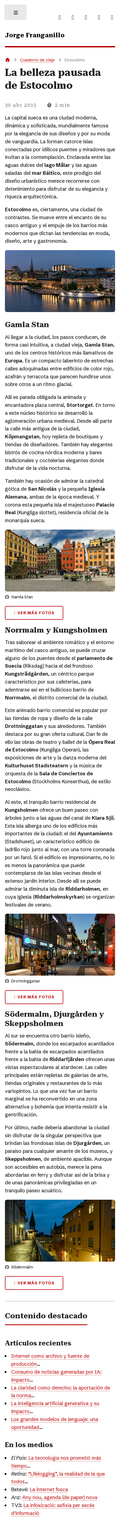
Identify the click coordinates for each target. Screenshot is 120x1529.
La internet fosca (49, 1489)
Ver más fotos (36, 612)
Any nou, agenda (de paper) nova (59, 1497)
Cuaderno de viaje (37, 59)
